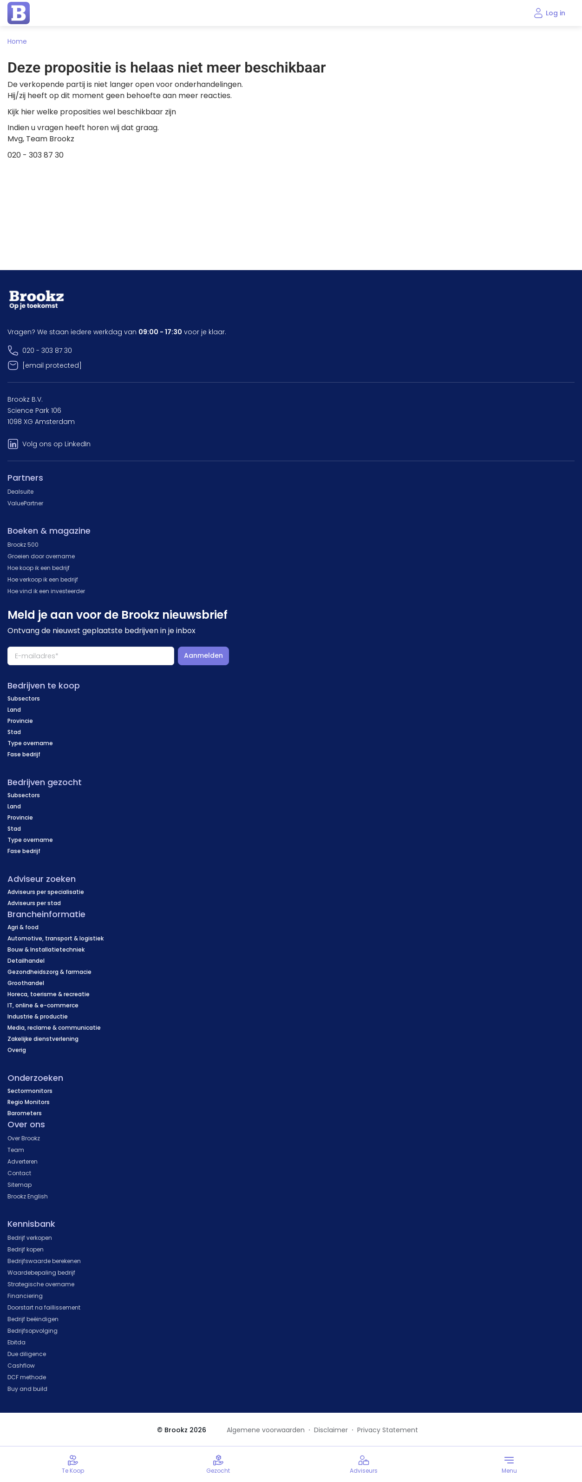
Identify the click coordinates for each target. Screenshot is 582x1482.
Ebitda (16, 1342)
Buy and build (27, 1389)
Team (15, 1150)
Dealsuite (20, 492)
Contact (19, 1173)
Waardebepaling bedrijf (41, 1273)
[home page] (18, 13)
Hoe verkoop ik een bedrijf (42, 579)
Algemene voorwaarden (266, 1430)
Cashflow (21, 1366)
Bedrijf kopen (25, 1249)
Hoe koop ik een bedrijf (38, 568)
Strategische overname (40, 1284)
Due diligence (26, 1354)
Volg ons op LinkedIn (56, 444)
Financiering (25, 1296)
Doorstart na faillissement (43, 1307)
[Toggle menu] (509, 1464)
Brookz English (27, 1196)
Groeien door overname (41, 556)
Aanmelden (203, 655)
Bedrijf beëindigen (33, 1319)
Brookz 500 (23, 545)
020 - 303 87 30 (47, 350)
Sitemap (19, 1185)
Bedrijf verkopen (29, 1238)
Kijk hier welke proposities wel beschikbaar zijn (91, 111)
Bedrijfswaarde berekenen (44, 1261)
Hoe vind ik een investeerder (46, 591)
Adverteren (22, 1161)
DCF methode (26, 1377)
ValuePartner (25, 503)
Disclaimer (331, 1430)
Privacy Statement (387, 1430)
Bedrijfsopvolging (32, 1331)
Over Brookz (23, 1138)
